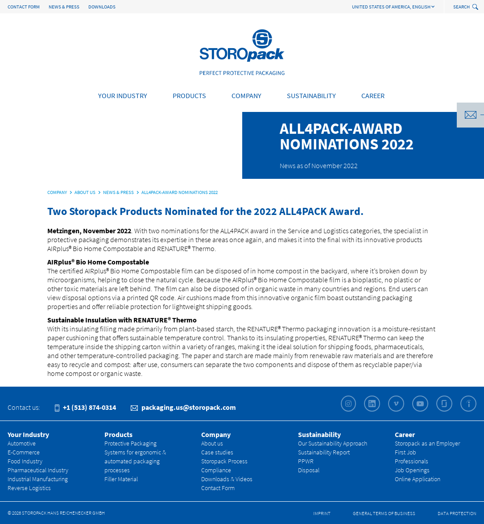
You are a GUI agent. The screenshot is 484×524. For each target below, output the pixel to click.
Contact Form (24, 7)
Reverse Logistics (29, 488)
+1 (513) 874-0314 (85, 407)
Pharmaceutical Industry (38, 470)
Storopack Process (224, 461)
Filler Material (121, 479)
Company (246, 95)
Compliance (216, 470)
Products (189, 95)
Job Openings (412, 470)
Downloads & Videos (226, 479)
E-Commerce (24, 452)
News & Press (64, 7)
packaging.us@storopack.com (183, 407)
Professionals (411, 461)
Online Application (417, 479)
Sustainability (311, 95)
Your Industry (122, 95)
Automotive (22, 443)
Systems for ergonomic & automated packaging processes (135, 461)
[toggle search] (476, 7)
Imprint (322, 513)
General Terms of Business (384, 513)
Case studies (217, 452)
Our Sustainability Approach (332, 443)
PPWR (306, 461)
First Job (405, 452)
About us (212, 443)
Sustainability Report (324, 452)
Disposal (308, 470)
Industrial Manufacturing (38, 479)
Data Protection (457, 513)
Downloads (102, 7)
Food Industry (25, 461)
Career (373, 95)
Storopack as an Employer (427, 443)
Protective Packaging (130, 443)
